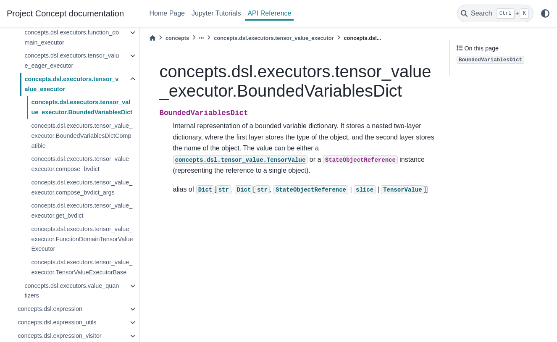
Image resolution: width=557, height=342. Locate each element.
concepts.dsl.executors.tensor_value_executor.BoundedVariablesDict (81, 107)
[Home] (152, 38)
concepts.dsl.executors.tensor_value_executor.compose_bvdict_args (81, 187)
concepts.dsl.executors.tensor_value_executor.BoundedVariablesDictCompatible (81, 135)
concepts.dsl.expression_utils (57, 322)
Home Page (167, 13)
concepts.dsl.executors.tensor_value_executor (71, 84)
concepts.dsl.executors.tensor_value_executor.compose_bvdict (81, 163)
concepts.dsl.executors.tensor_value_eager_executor (71, 60)
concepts (177, 38)
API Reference (269, 13)
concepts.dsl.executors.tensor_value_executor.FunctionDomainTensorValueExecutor (82, 239)
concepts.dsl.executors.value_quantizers (71, 290)
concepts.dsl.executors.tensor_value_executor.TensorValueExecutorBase (81, 267)
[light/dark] (545, 13)
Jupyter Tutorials (216, 13)
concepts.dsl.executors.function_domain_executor (71, 37)
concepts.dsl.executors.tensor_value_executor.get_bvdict (81, 210)
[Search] (495, 13)
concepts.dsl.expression (50, 308)
